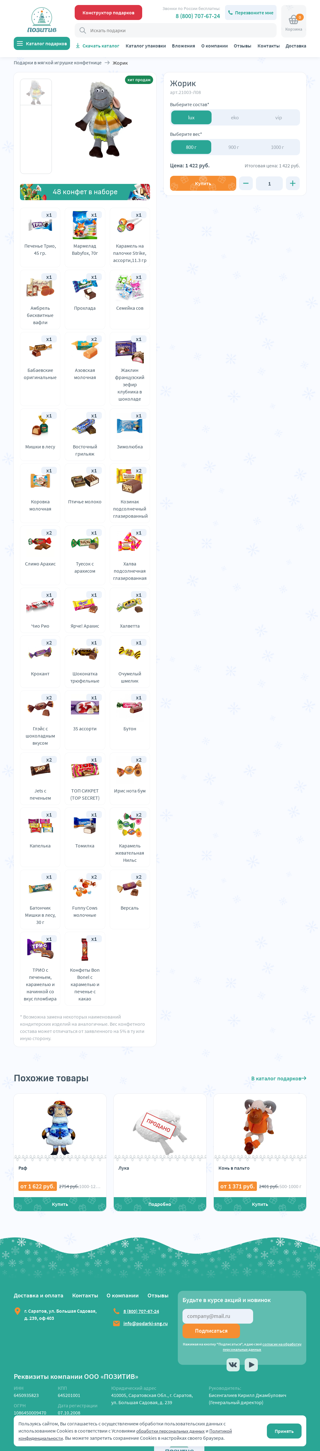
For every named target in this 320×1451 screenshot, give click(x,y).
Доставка (296, 45)
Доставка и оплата (39, 1295)
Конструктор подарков (108, 12)
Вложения (183, 45)
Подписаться (278, 1316)
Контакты (269, 45)
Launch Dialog (15, 1447)
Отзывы (242, 45)
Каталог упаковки (146, 45)
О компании (214, 45)
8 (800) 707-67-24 (198, 16)
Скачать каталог (100, 45)
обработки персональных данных (173, 1431)
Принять (284, 1431)
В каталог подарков (278, 1078)
